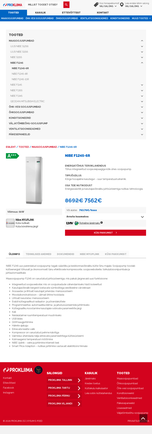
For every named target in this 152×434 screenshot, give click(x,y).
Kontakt (103, 12)
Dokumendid (76, 254)
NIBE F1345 (76, 96)
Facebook (8, 396)
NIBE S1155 (76, 57)
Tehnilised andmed (45, 254)
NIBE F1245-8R (20, 73)
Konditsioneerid (120, 18)
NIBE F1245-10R (20, 79)
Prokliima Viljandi (60, 412)
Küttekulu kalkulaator (96, 397)
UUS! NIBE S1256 (76, 46)
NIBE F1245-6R (20, 68)
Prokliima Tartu (59, 396)
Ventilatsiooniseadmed (94, 18)
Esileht (11, 147)
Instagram (8, 401)
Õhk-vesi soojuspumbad (40, 18)
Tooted (13, 12)
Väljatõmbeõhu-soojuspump (76, 123)
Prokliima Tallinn (60, 388)
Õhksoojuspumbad (67, 18)
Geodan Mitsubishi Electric (76, 101)
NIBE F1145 (76, 84)
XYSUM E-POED (34, 429)
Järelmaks (90, 387)
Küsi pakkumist (21, 262)
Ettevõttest (71, 12)
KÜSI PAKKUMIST (103, 232)
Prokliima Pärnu (59, 404)
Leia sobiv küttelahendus (98, 401)
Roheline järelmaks (91, 223)
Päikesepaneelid (76, 134)
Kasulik (40, 12)
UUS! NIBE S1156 (76, 51)
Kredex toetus (92, 392)
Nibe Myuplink (104, 254)
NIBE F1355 (76, 90)
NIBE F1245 (76, 63)
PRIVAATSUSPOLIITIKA (138, 429)
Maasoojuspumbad (12, 18)
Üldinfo (16, 254)
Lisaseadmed (124, 416)
